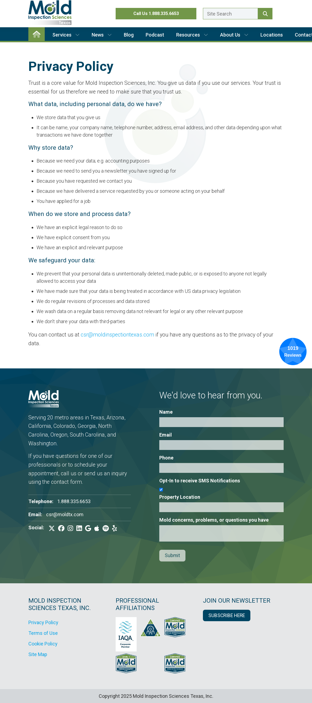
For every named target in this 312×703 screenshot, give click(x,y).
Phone (166, 458)
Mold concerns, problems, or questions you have (214, 520)
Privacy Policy (43, 622)
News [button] (102, 35)
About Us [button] (234, 35)
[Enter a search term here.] (230, 13)
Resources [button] (192, 35)
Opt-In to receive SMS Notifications (199, 480)
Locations (271, 35)
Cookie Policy (43, 644)
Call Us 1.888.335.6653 (156, 13)
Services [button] (66, 35)
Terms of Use (43, 633)
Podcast (155, 35)
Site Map (37, 654)
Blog (129, 35)
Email (165, 435)
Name (166, 412)
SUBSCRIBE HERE (226, 615)
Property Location (179, 497)
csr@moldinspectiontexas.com (117, 335)
